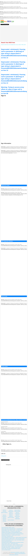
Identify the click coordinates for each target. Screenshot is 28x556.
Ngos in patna (17, 511)
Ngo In (3, 95)
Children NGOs (19, 528)
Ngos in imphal (4, 512)
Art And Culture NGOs (15, 531)
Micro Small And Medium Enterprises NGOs (11, 548)
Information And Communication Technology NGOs (12, 542)
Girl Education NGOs (19, 538)
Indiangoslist (3, 455)
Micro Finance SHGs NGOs (21, 537)
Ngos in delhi (17, 510)
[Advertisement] (14, 32)
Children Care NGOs (6, 547)
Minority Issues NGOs (15, 547)
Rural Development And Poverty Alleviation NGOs (12, 533)
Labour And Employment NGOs (8, 538)
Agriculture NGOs (5, 531)
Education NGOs (14, 543)
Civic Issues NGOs (18, 546)
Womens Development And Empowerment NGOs (12, 532)
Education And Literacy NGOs (8, 527)
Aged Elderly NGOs (6, 543)
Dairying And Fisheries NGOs (8, 546)
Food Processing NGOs (7, 541)
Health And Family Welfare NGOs (8, 528)
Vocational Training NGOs (7, 536)
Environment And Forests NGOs (8, 530)
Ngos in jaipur (11, 517)
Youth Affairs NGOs (6, 549)
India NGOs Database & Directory (17, 552)
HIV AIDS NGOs (19, 530)
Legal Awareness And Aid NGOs (8, 537)
